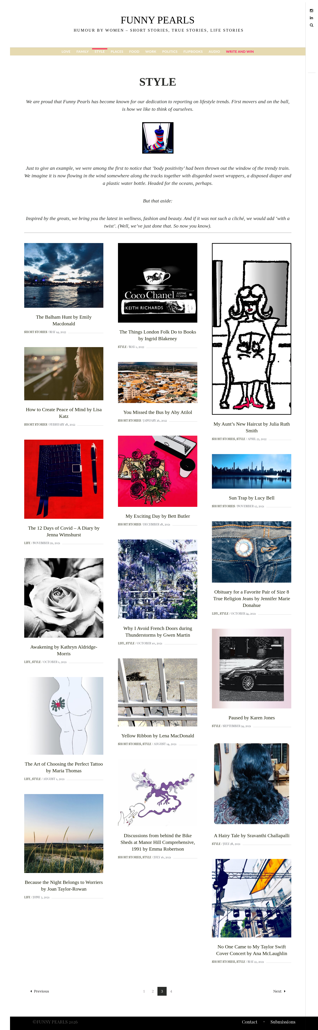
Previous (39, 991)
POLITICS (169, 51)
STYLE (100, 51)
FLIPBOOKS (193, 51)
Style (122, 347)
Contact (249, 1022)
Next (279, 991)
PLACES (117, 51)
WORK (150, 51)
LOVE (66, 51)
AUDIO (214, 51)
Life (27, 543)
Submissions (283, 1022)
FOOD (134, 51)
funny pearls (158, 20)
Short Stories (35, 332)
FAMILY (82, 51)
